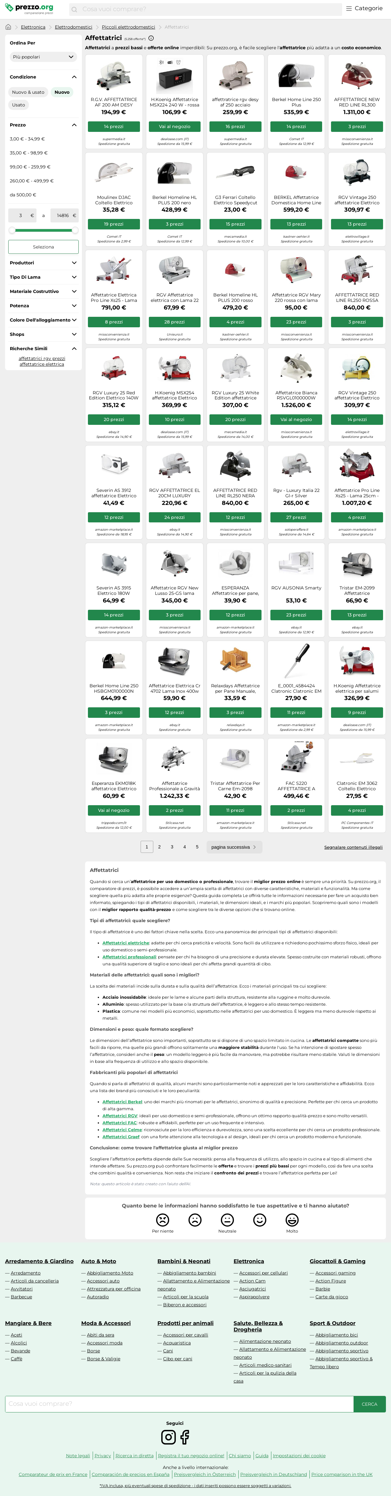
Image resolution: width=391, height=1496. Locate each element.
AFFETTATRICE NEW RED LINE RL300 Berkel (357, 102)
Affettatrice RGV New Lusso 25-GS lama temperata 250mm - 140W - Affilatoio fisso (174, 590)
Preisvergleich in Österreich (205, 1474)
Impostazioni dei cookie (299, 1456)
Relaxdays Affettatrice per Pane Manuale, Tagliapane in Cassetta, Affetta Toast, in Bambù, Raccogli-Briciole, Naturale (235, 688)
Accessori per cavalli (185, 1335)
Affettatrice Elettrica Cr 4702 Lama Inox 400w (175, 688)
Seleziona (43, 247)
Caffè (16, 1359)
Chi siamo (240, 1456)
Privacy (103, 1456)
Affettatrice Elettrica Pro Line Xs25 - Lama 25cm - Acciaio (114, 297)
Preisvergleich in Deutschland (273, 1474)
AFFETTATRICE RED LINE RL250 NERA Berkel (235, 493)
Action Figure (330, 1281)
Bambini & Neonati (183, 1261)
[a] (63, 215)
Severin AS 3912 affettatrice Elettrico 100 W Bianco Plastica (113, 493)
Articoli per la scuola (186, 1297)
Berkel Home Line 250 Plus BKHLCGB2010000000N (296, 102)
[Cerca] (74, 9)
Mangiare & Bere (28, 1323)
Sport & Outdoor (332, 1323)
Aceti (16, 1335)
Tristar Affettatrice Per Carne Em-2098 (235, 786)
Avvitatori (22, 1289)
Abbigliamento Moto (110, 1273)
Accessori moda (105, 1343)
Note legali (78, 1456)
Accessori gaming (335, 1273)
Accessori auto (103, 1281)
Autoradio (98, 1297)
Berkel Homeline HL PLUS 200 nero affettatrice (174, 200)
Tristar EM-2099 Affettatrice (357, 590)
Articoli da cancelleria (35, 1281)
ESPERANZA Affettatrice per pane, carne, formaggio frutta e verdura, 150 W (235, 590)
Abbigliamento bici (336, 1335)
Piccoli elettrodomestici (128, 27)
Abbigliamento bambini (189, 1273)
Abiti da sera (100, 1335)
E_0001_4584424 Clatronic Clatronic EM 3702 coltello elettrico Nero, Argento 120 (296, 688)
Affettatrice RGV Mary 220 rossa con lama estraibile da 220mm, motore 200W (296, 297)
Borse (93, 1351)
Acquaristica (177, 1343)
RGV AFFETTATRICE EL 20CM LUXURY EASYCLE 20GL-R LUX (174, 493)
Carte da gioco (331, 1297)
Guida (261, 1456)
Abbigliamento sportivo (341, 1351)
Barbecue (21, 1297)
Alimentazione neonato (265, 1341)
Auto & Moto (98, 1261)
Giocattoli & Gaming (338, 1261)
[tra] (20, 215)
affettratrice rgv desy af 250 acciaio (235, 102)
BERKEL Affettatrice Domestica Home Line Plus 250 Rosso (296, 200)
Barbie (322, 1289)
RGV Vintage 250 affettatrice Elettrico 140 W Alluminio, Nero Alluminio (357, 200)
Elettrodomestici (73, 27)
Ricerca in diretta (135, 1456)
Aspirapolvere (254, 1297)
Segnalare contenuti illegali (353, 847)
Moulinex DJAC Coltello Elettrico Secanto (114, 200)
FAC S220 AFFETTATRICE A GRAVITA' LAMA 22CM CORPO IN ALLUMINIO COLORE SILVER (296, 786)
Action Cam (252, 1281)
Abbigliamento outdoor (341, 1343)
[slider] (12, 230)
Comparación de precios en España (130, 1474)
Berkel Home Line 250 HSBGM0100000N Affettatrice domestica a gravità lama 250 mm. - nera (114, 688)
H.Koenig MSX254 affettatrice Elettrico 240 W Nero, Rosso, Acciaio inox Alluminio (174, 395)
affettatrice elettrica (42, 364)
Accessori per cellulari (263, 1273)
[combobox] (210, 9)
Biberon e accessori (185, 1305)
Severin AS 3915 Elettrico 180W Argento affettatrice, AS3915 (113, 590)
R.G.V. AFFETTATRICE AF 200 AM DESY (114, 102)
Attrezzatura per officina (114, 1289)
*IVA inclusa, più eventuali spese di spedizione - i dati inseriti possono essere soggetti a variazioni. (195, 1485)
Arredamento (26, 1273)
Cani (168, 1351)
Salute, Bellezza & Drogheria (258, 1326)
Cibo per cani (177, 1359)
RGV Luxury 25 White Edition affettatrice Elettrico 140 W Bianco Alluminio (235, 395)
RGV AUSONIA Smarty (296, 588)
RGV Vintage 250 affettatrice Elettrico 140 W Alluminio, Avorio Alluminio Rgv (357, 395)
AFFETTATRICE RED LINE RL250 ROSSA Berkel (357, 297)
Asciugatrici (252, 1289)
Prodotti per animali (185, 1323)
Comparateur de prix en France (53, 1474)
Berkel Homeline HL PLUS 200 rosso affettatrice (235, 297)
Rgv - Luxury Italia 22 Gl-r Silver (296, 493)
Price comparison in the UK (342, 1474)
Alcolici (19, 1343)
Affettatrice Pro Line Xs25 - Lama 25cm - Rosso (357, 493)
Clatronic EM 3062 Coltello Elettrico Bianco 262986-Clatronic (357, 786)
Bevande (20, 1351)
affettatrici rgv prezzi (42, 358)
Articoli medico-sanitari (265, 1365)
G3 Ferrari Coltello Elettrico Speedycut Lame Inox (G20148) (235, 200)
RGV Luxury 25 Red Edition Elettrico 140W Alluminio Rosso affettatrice (114, 395)
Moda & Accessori (106, 1323)
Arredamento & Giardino (39, 1261)
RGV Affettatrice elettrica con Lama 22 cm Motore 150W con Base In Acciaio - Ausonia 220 (175, 297)
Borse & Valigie (103, 1359)
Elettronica (33, 27)
